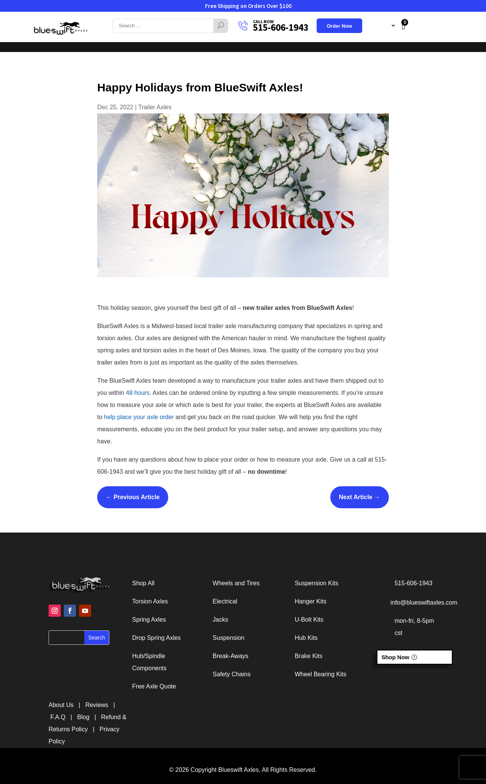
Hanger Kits (311, 601)
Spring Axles (149, 619)
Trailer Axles (154, 107)
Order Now (339, 26)
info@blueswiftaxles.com (423, 602)
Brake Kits (308, 656)
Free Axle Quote (154, 686)
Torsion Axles (150, 601)
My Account (375, 25)
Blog (83, 717)
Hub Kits (306, 638)
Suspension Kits (316, 583)
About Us (239, 40)
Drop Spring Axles (156, 638)
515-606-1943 (280, 27)
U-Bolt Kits (309, 619)
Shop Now (395, 657)
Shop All (143, 583)
